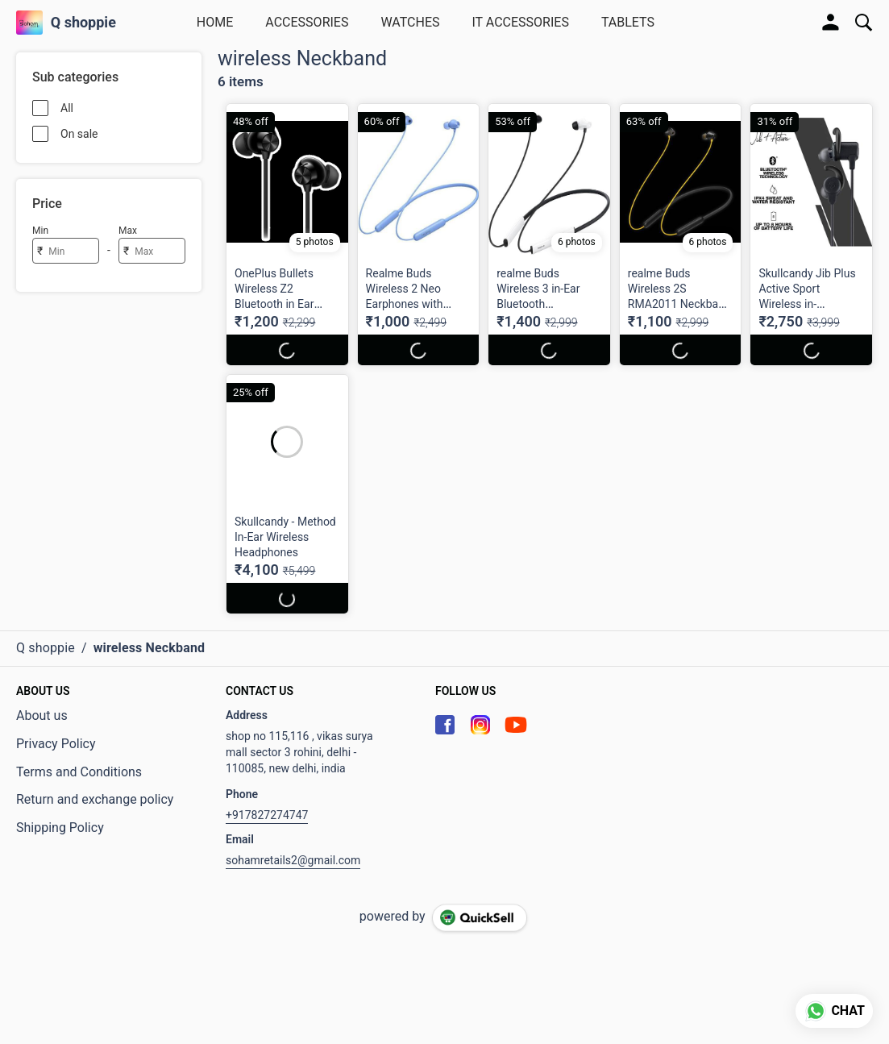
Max (127, 230)
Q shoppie (83, 23)
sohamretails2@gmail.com (293, 860)
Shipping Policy (60, 827)
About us (42, 715)
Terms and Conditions (79, 772)
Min (40, 230)
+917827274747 (267, 815)
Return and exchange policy (94, 799)
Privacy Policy (56, 743)
